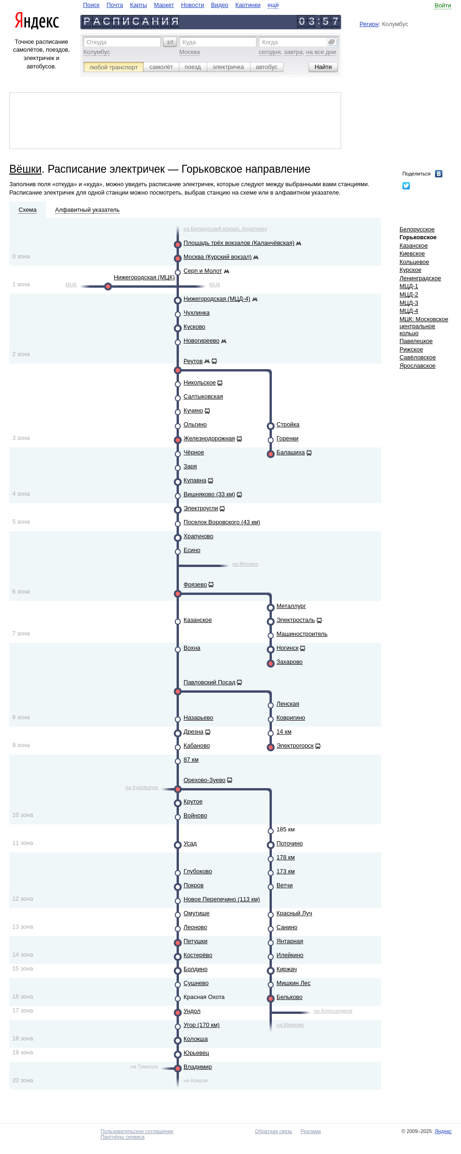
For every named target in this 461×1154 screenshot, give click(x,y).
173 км (286, 871)
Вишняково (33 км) (209, 494)
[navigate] (181, 5)
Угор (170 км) (202, 1024)
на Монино (245, 564)
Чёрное (194, 452)
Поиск (91, 4)
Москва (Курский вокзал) (217, 256)
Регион (369, 23)
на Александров (333, 1010)
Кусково (194, 326)
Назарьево (198, 717)
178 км (286, 857)
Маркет (164, 4)
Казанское (198, 619)
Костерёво (198, 955)
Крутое (193, 801)
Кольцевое (414, 261)
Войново (195, 815)
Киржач (287, 968)
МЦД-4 (409, 310)
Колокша (196, 1038)
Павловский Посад (209, 682)
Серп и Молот (203, 270)
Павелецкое (416, 340)
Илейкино (290, 955)
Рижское (411, 349)
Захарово (290, 661)
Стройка (288, 424)
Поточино (290, 843)
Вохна (192, 647)
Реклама (311, 1131)
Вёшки (25, 169)
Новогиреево (201, 340)
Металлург (291, 605)
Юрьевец (196, 1052)
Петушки (195, 941)
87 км (191, 759)
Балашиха (291, 452)
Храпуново (198, 536)
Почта (114, 4)
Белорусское (417, 229)
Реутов (193, 361)
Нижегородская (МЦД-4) (217, 298)
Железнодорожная (209, 438)
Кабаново (197, 745)
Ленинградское (420, 278)
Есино (192, 550)
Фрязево (195, 584)
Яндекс (443, 1131)
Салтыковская (203, 396)
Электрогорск (295, 745)
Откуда (97, 42)
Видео (219, 4)
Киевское (412, 253)
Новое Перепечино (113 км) (222, 899)
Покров (194, 885)
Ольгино (195, 424)
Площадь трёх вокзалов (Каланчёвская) (239, 242)
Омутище (197, 913)
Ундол (192, 1010)
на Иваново (290, 1024)
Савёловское (418, 357)
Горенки (287, 438)
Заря (190, 466)
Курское (410, 269)
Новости (192, 4)
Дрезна (194, 731)
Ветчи (285, 885)
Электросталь (296, 619)
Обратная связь (273, 1131)
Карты (138, 4)
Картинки (247, 4)
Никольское (200, 382)
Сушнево (196, 982)
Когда (270, 42)
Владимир (198, 1066)
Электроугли (201, 508)
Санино (287, 927)
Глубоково (198, 871)
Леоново (195, 927)
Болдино (196, 968)
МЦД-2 (409, 294)
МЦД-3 (409, 302)
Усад (190, 843)
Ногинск (287, 647)
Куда (189, 42)
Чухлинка (197, 312)
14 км (284, 731)
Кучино (193, 410)
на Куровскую (141, 787)
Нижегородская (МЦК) (144, 277)
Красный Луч (294, 913)
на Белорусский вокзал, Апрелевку (225, 228)
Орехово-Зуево (204, 779)
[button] (170, 42)
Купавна (195, 480)
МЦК (71, 284)
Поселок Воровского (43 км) (222, 522)
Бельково (290, 996)
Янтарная (290, 941)
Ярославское (418, 365)
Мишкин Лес (293, 982)
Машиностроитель (302, 633)
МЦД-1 (409, 286)
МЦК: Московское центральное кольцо (424, 326)
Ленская (288, 703)
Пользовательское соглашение (137, 1131)
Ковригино (291, 717)
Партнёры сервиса (123, 1137)
